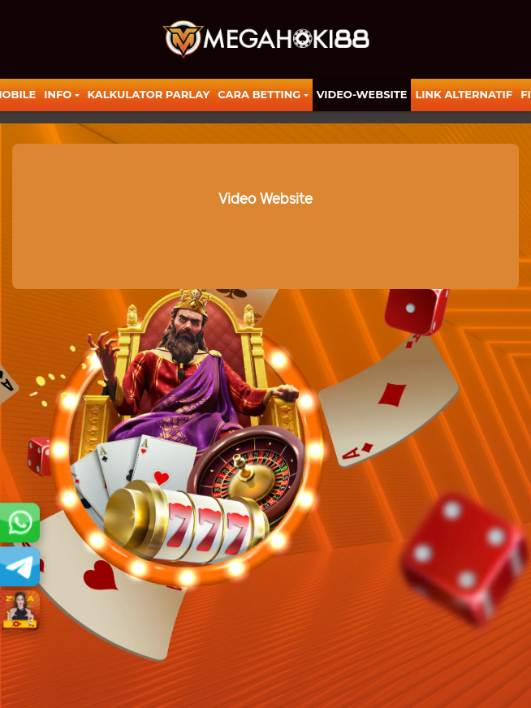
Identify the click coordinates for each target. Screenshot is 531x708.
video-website (362, 94)
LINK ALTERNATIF (463, 94)
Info (57, 94)
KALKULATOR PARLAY (149, 94)
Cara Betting (259, 94)
